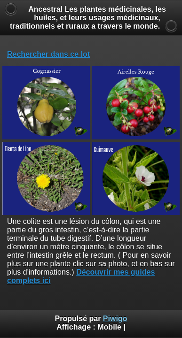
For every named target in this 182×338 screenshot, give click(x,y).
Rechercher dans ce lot (48, 54)
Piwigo (115, 319)
